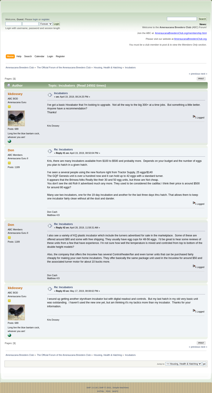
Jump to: (161, 364)
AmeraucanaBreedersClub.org (190, 39)
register (45, 19)
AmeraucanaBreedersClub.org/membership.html (181, 33)
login (35, 19)
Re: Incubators (63, 149)
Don (11, 150)
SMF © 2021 (105, 387)
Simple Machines (120, 387)
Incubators (61, 93)
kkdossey (15, 94)
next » (204, 73)
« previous (194, 73)
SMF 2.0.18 (92, 387)
